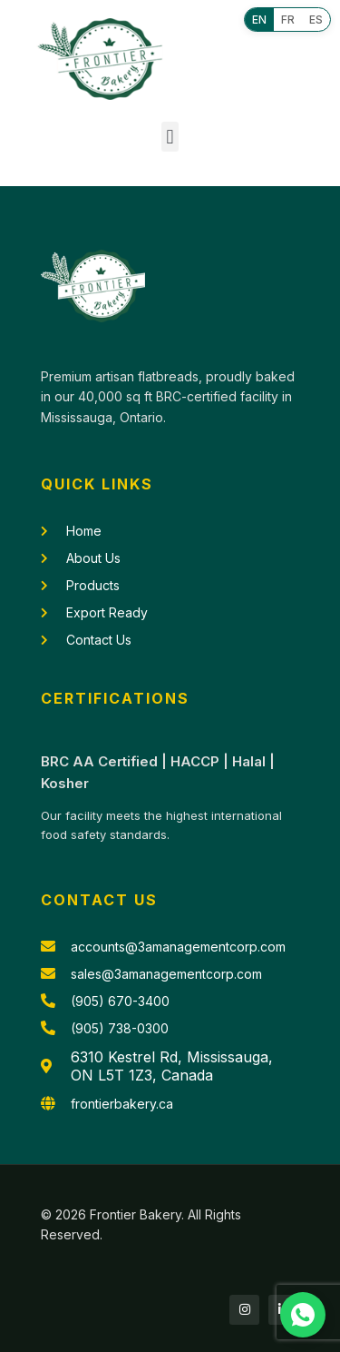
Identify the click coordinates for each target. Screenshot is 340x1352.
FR (288, 19)
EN (259, 19)
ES (316, 19)
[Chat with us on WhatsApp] (302, 1314)
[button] (170, 137)
